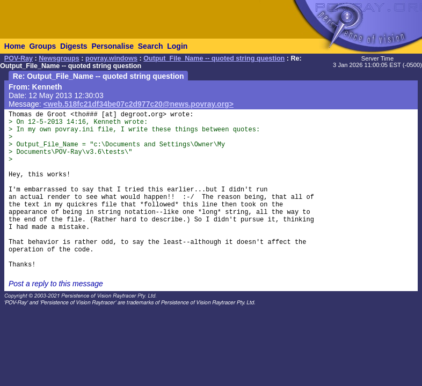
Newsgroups (59, 58)
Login (177, 46)
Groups (42, 46)
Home (14, 46)
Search (150, 46)
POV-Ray (18, 58)
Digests (74, 46)
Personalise (112, 46)
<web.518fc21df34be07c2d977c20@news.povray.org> (138, 104)
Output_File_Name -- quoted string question (214, 58)
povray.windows (111, 58)
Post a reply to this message (56, 283)
